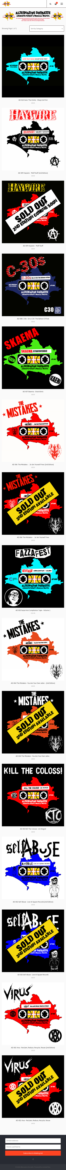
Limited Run (46, 1167)
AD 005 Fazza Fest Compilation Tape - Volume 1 (33, 610)
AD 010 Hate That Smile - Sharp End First (33, 100)
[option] (33, 16)
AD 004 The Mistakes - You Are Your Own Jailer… (33, 756)
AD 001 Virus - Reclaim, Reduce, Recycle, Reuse (33, 1120)
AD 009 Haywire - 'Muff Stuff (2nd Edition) (33, 173)
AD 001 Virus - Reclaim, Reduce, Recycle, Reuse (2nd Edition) (33, 1048)
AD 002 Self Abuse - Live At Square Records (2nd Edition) (33, 902)
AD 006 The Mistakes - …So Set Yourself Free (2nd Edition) (33, 464)
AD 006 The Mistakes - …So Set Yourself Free (33, 537)
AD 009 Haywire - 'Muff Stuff (33, 246)
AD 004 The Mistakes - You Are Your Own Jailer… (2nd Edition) (33, 683)
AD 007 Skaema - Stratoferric (33, 392)
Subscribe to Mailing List (33, 1153)
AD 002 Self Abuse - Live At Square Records (33, 975)
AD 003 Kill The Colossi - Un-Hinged (33, 829)
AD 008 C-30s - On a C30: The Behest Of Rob (33, 319)
